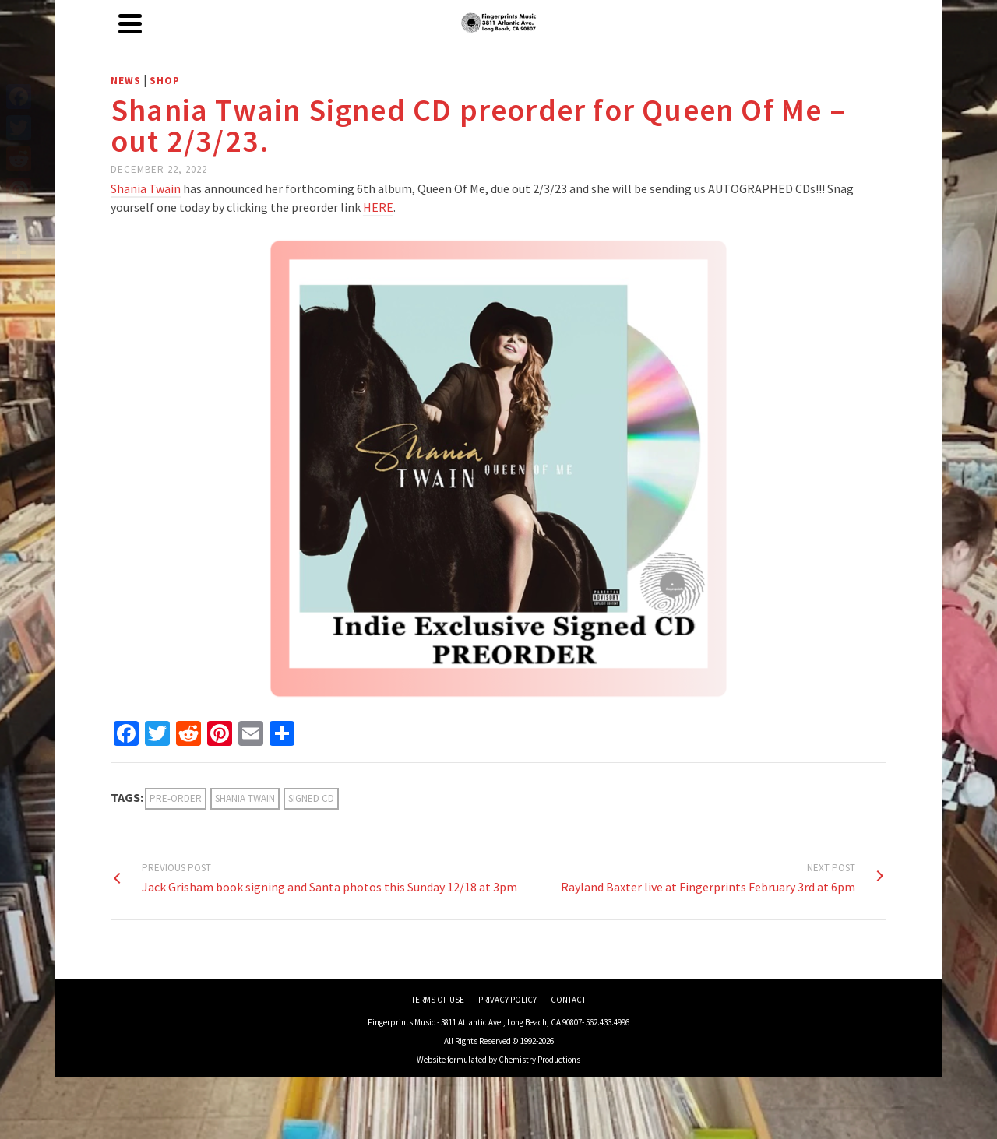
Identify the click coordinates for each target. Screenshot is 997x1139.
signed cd (311, 798)
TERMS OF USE (437, 999)
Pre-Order (176, 798)
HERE (378, 207)
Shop (165, 80)
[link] (146, 189)
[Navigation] (130, 23)
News (126, 80)
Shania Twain (245, 798)
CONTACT (568, 999)
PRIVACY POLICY (507, 999)
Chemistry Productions (539, 1059)
